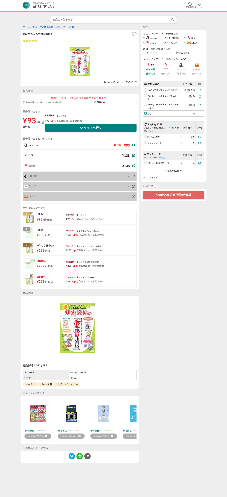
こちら (169, 128)
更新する (99, 102)
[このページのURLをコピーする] (87, 456)
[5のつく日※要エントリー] (200, 163)
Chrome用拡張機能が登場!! (174, 195)
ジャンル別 (46, 384)
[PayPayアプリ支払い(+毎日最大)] (200, 90)
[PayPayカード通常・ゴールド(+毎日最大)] (200, 105)
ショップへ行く (91, 128)
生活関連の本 (46, 27)
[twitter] (72, 457)
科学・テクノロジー (67, 384)
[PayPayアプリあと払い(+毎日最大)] (200, 96)
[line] (80, 457)
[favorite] (134, 34)
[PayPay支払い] (200, 137)
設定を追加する (173, 170)
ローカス (30, 384)
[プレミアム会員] (200, 143)
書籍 (34, 27)
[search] (172, 19)
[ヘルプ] (181, 137)
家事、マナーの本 (65, 27)
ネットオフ (61, 116)
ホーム (26, 27)
